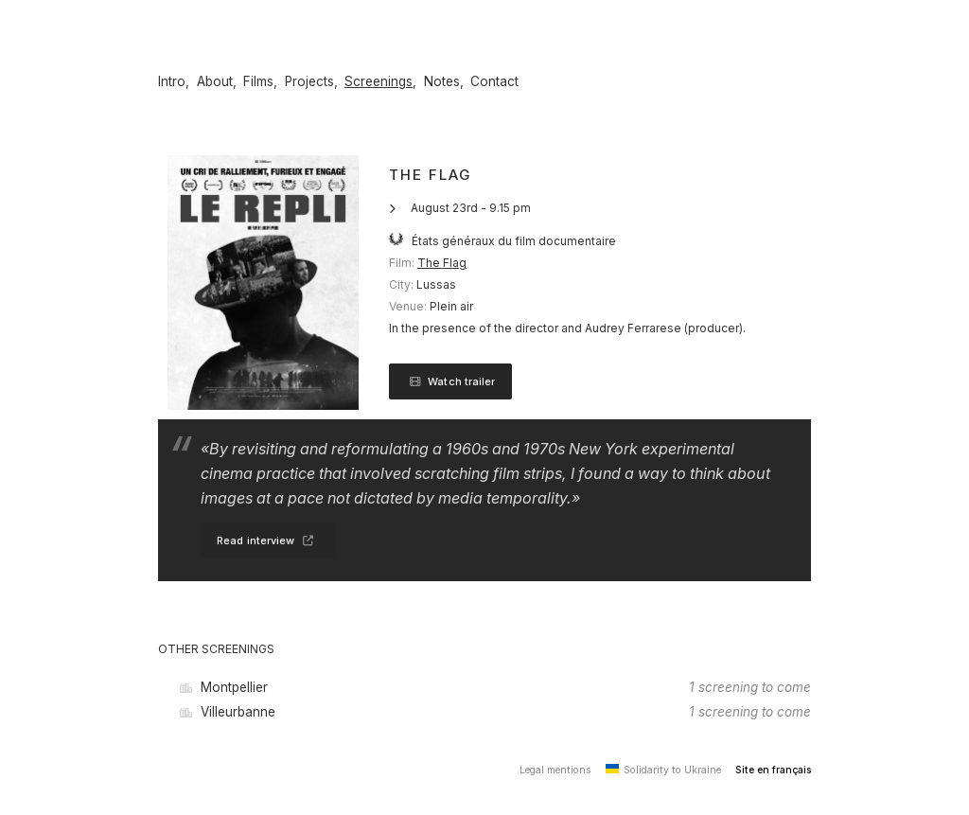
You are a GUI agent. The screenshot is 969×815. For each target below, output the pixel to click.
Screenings (378, 81)
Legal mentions (555, 770)
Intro (171, 81)
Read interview (267, 540)
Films (258, 81)
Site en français (773, 770)
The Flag (442, 263)
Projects (309, 81)
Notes (442, 81)
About (215, 81)
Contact (494, 81)
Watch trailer (450, 381)
